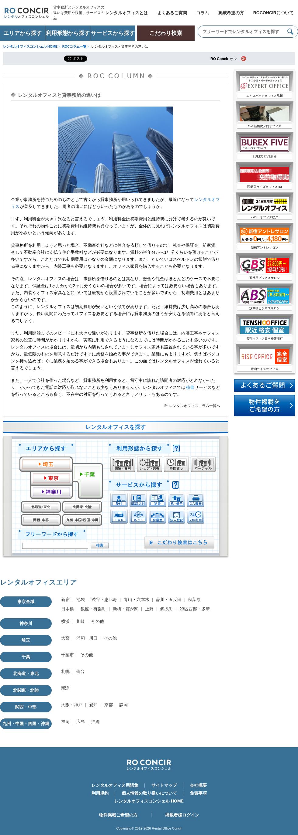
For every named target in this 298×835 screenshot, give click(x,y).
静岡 (123, 704)
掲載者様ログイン (182, 815)
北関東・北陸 (26, 690)
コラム (202, 12)
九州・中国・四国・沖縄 (25, 723)
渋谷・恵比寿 (104, 599)
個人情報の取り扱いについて (149, 793)
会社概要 (198, 785)
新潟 (65, 688)
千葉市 (67, 654)
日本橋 (67, 608)
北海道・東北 (26, 673)
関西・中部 (25, 706)
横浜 (65, 621)
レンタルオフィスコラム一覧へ (194, 406)
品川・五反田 (169, 599)
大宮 (65, 638)
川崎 (80, 621)
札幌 (65, 671)
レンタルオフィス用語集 (115, 785)
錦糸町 (166, 608)
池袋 (80, 599)
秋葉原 (194, 599)
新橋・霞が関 (125, 608)
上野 (149, 608)
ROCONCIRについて (273, 12)
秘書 (190, 387)
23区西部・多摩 (194, 608)
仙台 (80, 671)
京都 (108, 704)
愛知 (93, 704)
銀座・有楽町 (93, 608)
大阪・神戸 (71, 704)
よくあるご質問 (172, 12)
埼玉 (26, 640)
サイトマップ (164, 785)
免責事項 (198, 793)
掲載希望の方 (231, 12)
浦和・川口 (87, 638)
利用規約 (100, 793)
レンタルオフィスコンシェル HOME (149, 801)
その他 (97, 621)
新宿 (65, 599)
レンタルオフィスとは (126, 12)
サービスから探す (113, 33)
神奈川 (25, 623)
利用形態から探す (68, 33)
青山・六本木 (136, 599)
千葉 (26, 656)
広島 (80, 721)
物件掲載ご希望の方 (118, 815)
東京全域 (25, 601)
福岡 (65, 721)
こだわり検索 (165, 33)
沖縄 (95, 721)
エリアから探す (22, 33)
